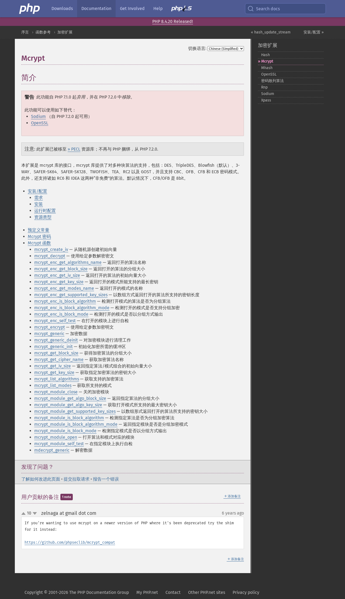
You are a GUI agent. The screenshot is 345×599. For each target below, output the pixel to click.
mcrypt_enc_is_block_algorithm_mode (71, 307)
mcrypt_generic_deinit (56, 340)
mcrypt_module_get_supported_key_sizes (75, 411)
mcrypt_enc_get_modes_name (64, 288)
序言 (25, 32)
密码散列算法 (272, 81)
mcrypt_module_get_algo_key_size (68, 404)
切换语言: (197, 48)
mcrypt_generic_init (53, 346)
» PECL (74, 149)
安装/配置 (37, 191)
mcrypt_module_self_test (59, 443)
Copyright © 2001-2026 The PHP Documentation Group (77, 592)
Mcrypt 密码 (39, 236)
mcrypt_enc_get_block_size (61, 268)
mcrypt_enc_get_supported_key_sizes (71, 294)
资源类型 (42, 217)
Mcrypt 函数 (39, 243)
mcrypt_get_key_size (54, 372)
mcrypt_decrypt (49, 255)
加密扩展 (65, 32)
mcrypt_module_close (56, 391)
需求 (38, 197)
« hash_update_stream (271, 32)
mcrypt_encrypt (49, 327)
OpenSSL (39, 122)
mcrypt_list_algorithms (56, 379)
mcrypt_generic (49, 333)
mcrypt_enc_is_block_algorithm (65, 301)
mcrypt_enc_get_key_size (59, 281)
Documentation (96, 8)
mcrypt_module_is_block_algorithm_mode (76, 424)
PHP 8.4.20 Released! (172, 21)
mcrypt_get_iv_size (52, 366)
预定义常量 (38, 230)
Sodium (38, 116)
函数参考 (43, 32)
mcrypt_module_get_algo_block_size (70, 398)
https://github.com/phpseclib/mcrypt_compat (70, 542)
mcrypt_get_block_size (56, 353)
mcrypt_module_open (55, 437)
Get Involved (132, 8)
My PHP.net (147, 592)
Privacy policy (246, 592)
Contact (173, 592)
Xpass (266, 100)
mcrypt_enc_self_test (55, 320)
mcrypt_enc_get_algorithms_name (68, 262)
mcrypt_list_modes (52, 385)
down (35, 513)
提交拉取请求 (76, 479)
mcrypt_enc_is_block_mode (61, 314)
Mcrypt (267, 61)
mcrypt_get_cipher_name (59, 359)
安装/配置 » (313, 32)
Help (158, 8)
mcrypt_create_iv (51, 249)
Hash (265, 55)
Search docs (263, 8)
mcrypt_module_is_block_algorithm (69, 417)
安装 (38, 204)
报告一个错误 (106, 479)
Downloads (62, 8)
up (24, 514)
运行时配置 (45, 210)
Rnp (264, 87)
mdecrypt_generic (52, 450)
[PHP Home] (30, 8)
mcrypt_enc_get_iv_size (57, 275)
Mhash (266, 68)
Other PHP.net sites (206, 592)
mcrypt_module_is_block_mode (65, 430)
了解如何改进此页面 (40, 479)
